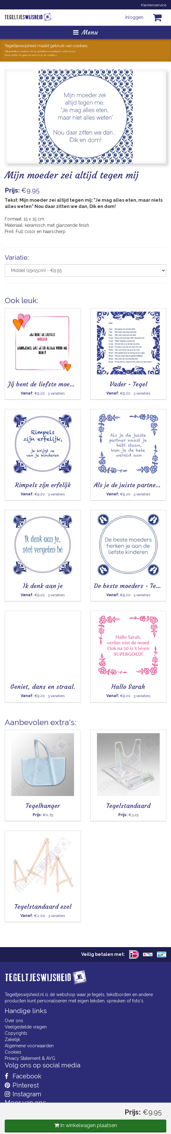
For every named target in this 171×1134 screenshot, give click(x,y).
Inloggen (134, 17)
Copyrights (16, 1033)
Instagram (23, 1094)
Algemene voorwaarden (29, 1045)
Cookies (13, 1052)
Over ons (14, 1020)
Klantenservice (153, 5)
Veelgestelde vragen (26, 1026)
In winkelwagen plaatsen (85, 1125)
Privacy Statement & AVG (30, 1058)
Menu (85, 32)
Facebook (23, 1076)
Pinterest (22, 1085)
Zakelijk (12, 1039)
